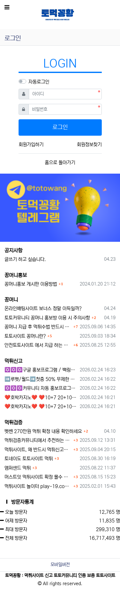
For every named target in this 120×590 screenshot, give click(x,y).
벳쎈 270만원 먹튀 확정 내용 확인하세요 (43, 431)
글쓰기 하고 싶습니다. (25, 259)
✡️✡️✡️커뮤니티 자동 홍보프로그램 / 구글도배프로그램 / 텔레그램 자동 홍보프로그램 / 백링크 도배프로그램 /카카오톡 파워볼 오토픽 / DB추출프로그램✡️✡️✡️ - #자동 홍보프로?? (40, 388)
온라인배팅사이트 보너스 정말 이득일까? (43, 308)
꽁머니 (11, 300)
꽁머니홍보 (15, 275)
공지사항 (13, 250)
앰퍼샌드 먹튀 (17, 468)
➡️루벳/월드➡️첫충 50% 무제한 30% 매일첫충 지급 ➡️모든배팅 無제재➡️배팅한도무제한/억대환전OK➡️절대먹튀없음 (40, 379)
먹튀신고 (13, 361)
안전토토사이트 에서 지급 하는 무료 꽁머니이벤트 (38, 345)
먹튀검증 (13, 422)
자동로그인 (38, 82)
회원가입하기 (31, 144)
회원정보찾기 (89, 144)
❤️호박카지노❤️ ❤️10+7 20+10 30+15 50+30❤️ (40, 397)
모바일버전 (60, 564)
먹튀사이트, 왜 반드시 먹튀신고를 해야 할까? (38, 449)
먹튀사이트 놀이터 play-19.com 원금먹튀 (38, 486)
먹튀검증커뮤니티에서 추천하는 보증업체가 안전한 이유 (38, 440)
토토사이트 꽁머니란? (25, 336)
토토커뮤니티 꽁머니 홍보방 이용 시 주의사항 (47, 318)
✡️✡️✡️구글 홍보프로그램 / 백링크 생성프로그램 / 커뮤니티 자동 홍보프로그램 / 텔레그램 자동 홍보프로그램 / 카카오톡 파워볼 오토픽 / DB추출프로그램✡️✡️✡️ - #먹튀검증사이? (40, 370)
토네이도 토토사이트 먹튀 (28, 458)
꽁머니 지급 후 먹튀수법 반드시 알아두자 (38, 327)
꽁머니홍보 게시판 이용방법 (30, 284)
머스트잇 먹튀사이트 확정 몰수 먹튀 (38, 477)
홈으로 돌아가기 (60, 162)
